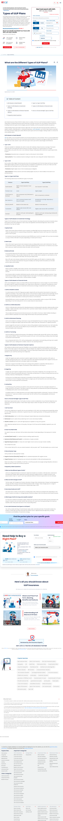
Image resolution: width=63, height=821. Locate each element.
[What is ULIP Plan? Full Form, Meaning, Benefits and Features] (12, 608)
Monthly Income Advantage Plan (47, 667)
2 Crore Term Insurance (18, 758)
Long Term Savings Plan (23, 667)
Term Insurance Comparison (19, 788)
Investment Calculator (43, 675)
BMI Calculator (31, 669)
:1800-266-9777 (45, 47)
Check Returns (7, 47)
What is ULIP (28, 808)
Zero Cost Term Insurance (18, 763)
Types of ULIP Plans (10, 54)
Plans (25, 519)
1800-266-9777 (54, 562)
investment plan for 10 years (54, 678)
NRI (33, 25)
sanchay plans (47, 681)
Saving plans (20, 664)
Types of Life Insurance (54, 811)
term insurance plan (46, 686)
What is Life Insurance (53, 810)
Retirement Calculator (53, 756)
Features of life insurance (54, 819)
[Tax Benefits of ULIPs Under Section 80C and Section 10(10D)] (51, 608)
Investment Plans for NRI (42, 769)
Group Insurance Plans (53, 664)
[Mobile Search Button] (55, 3)
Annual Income (49, 25)
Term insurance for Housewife (19, 770)
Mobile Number (16, 519)
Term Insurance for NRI (18, 772)
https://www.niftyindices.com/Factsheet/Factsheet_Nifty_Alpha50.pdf (36, 707)
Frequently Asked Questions (14, 115)
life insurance (56, 686)
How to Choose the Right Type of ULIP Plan (43, 110)
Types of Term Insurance (18, 769)
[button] (54, 62)
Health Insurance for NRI (42, 816)
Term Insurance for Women (18, 774)
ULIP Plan (4, 54)
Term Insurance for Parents (18, 779)
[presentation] (46, 522)
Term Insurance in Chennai (18, 797)
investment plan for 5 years (40, 678)
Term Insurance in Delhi (18, 791)
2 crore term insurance (53, 672)
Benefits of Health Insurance (42, 811)
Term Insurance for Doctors (18, 800)
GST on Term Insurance (18, 798)
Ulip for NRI (31, 689)
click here (24, 551)
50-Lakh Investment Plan (23, 681)
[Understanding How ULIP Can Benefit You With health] (12, 625)
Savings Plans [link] (29, 753)
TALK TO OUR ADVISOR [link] (19, 47)
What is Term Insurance (35, 661)
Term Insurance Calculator (18, 760)
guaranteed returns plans (36, 681)
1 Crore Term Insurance (23, 683)
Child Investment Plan (41, 760)
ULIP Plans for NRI (29, 811)
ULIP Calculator (28, 810)
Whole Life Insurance (46, 683)
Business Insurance (4, 779)
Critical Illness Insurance (42, 810)
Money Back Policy (41, 763)
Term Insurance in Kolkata (18, 795)
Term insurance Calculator (23, 672)
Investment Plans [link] (42, 753)
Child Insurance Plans (41, 664)
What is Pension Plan (17, 810)
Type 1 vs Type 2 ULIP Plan (39, 103)
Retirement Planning (53, 754)
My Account (3, 765)
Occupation (42, 35)
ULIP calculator (36, 129)
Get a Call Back (47, 559)
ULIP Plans (3, 762)
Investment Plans (4, 756)
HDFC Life (6, 648)
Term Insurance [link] (18, 753)
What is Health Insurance (42, 808)
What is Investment (41, 754)
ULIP (6, 137)
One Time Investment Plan (42, 758)
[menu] (60, 2)
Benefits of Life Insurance (54, 813)
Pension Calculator (22, 669)
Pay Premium (3, 763)
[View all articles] (31, 628)
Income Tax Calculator (5, 760)
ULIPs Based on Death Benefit (14, 103)
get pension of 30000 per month (25, 678)
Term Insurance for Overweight (19, 781)
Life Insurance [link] (53, 806)
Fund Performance (4, 767)
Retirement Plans (4, 758)
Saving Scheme (28, 754)
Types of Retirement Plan (54, 766)
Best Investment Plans (22, 661)
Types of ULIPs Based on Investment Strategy (16, 106)
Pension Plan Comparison (18, 811)
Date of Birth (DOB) (50, 20)
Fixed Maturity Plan (34, 667)
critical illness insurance (35, 683)
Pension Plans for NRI (17, 815)
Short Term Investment (41, 756)
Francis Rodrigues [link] (34, 575)
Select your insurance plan (40, 544)
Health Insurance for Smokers (43, 818)
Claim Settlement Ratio (18, 761)
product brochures (28, 748)
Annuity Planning (17, 819)
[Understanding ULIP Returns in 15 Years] (32, 616)
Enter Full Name (36, 15)
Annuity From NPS (4, 770)
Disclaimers (7, 699)
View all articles (31, 628)
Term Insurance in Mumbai (18, 790)
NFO (38, 765)
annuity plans (33, 675)
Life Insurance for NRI (53, 815)
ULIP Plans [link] (28, 806)
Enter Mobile (35, 30)
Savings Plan (3, 754)
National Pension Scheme (18, 813)
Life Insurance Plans (4, 769)
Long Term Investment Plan (42, 770)
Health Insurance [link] (42, 806)
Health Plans (32, 664)
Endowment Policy (41, 767)
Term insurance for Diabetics (19, 802)
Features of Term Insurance (18, 786)
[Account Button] (57, 3)
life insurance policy (22, 689)
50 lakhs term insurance (23, 675)
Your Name (36, 535)
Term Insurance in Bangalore (19, 793)
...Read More (6, 10)
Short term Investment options (48, 661)
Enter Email (48, 30)
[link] (5, 54)
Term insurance (4, 753)
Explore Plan (46, 43)
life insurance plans (22, 649)
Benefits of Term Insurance (18, 767)
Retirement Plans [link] (54, 753)
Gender (34, 20)
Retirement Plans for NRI (54, 758)
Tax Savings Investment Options (38, 672)
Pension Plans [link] (17, 806)
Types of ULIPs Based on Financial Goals (42, 106)
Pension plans (55, 681)
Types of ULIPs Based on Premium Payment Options (18, 111)
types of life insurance (22, 686)
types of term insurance (35, 686)
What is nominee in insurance (55, 817)
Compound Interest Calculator (43, 669)
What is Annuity (16, 817)
